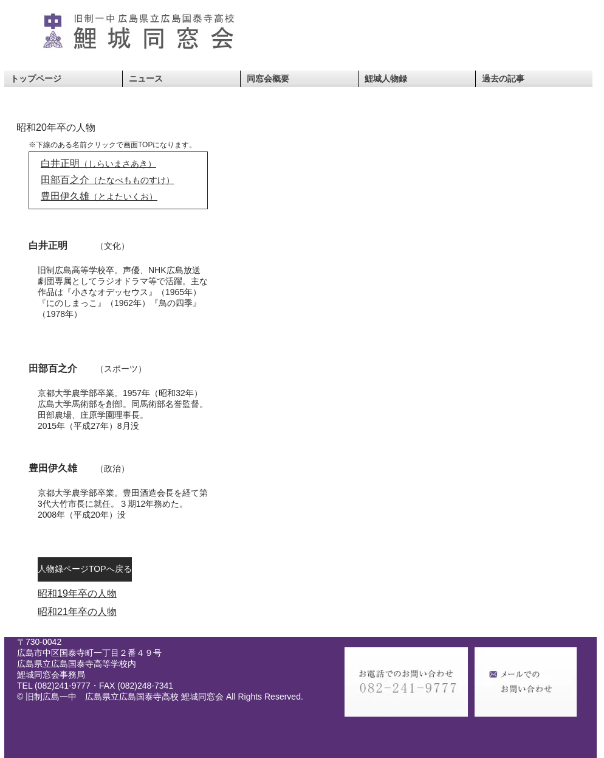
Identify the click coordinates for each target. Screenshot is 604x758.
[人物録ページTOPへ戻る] (85, 569)
